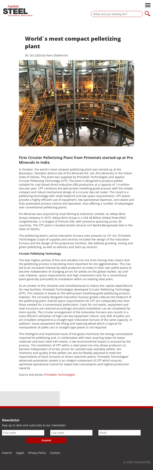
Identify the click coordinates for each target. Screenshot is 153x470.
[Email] (119, 433)
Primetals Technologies (59, 374)
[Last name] (71, 433)
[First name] (23, 433)
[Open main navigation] (148, 5)
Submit (46, 440)
